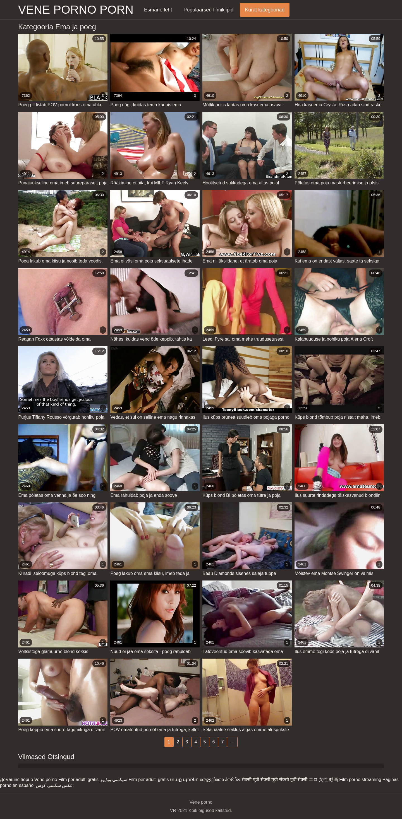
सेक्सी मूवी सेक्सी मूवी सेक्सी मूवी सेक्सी (275, 779)
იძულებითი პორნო (220, 779)
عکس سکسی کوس (54, 785)
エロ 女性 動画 (323, 779)
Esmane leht (158, 10)
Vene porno (45, 779)
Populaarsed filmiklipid (208, 10)
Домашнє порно (16, 779)
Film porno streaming (360, 779)
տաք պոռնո (184, 779)
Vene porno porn (75, 9)
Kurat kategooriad (264, 10)
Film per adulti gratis (78, 779)
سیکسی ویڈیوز (113, 779)
